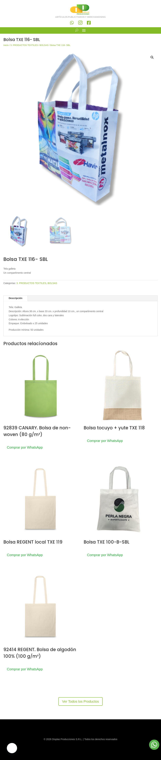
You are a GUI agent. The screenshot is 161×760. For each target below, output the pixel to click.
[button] (152, 57)
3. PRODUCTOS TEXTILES (24, 45)
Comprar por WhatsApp (25, 447)
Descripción (15, 298)
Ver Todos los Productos (80, 701)
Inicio (6, 45)
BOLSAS (44, 45)
